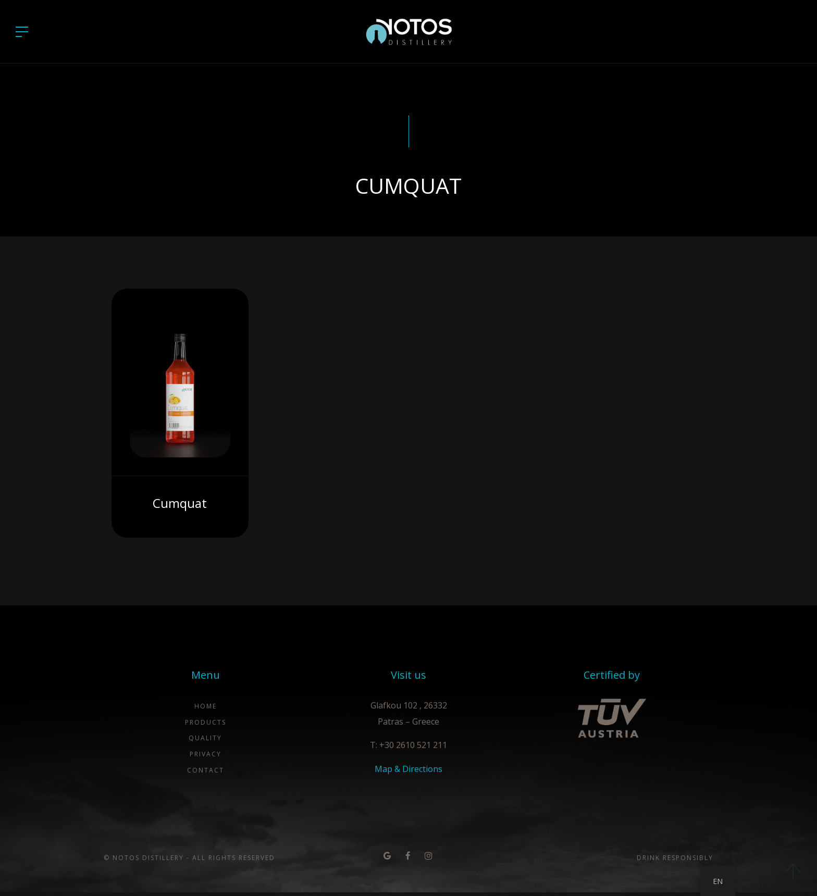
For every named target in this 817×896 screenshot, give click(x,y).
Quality (205, 742)
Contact (205, 774)
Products (205, 726)
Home (205, 710)
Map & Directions (408, 773)
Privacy (205, 758)
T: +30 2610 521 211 (408, 749)
